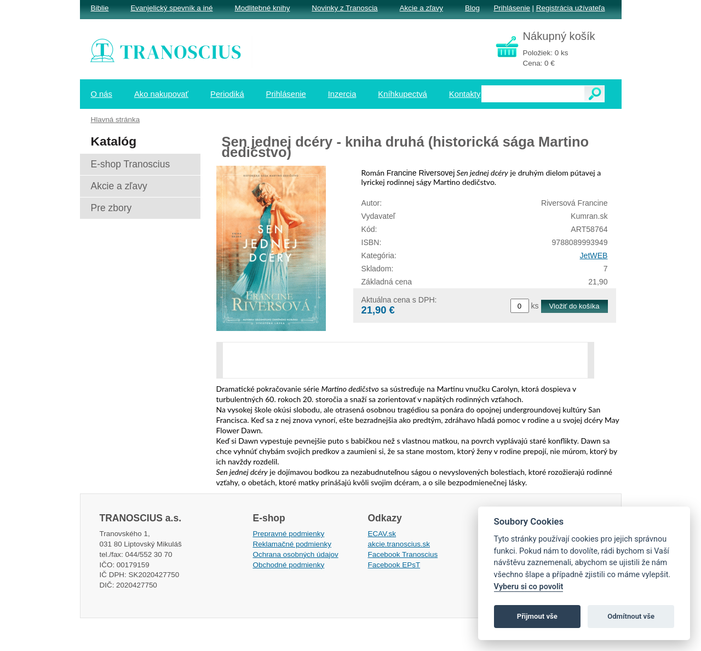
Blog (472, 8)
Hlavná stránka (115, 119)
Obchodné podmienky (289, 565)
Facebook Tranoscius (403, 554)
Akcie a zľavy (421, 8)
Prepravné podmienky (289, 534)
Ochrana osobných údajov (295, 554)
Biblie (100, 8)
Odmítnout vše (630, 616)
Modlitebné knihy (262, 8)
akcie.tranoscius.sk (399, 544)
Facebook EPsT (394, 565)
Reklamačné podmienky (292, 544)
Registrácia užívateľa (570, 8)
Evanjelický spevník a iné (171, 8)
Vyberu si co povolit (529, 586)
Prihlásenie (511, 8)
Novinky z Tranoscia (344, 8)
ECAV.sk (382, 534)
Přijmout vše (537, 616)
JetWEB (594, 255)
